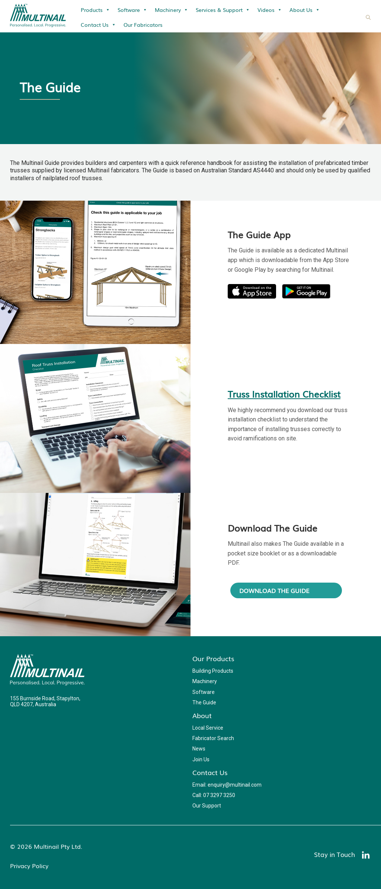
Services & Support (223, 9)
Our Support (206, 806)
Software (132, 9)
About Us (304, 9)
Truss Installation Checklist (284, 393)
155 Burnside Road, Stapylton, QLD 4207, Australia (45, 701)
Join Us (200, 759)
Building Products (212, 671)
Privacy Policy (29, 865)
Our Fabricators (143, 24)
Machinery (171, 9)
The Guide (204, 702)
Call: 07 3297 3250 (213, 795)
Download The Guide (274, 590)
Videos (269, 9)
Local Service (207, 728)
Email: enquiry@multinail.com (227, 785)
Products (95, 9)
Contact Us (98, 24)
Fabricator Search (213, 738)
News (198, 749)
